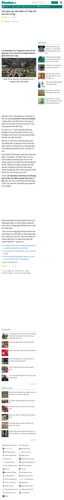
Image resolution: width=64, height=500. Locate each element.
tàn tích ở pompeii (7, 273)
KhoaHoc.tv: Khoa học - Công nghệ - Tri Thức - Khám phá (11, 2)
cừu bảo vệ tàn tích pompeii (22, 273)
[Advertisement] (19, 36)
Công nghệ (16, 7)
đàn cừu (11, 270)
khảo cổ (11, 129)
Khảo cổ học (14, 21)
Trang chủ (6, 6)
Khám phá (7, 21)
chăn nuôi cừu (19, 270)
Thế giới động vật (43, 7)
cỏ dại (27, 270)
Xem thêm (33, 384)
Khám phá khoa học (29, 7)
